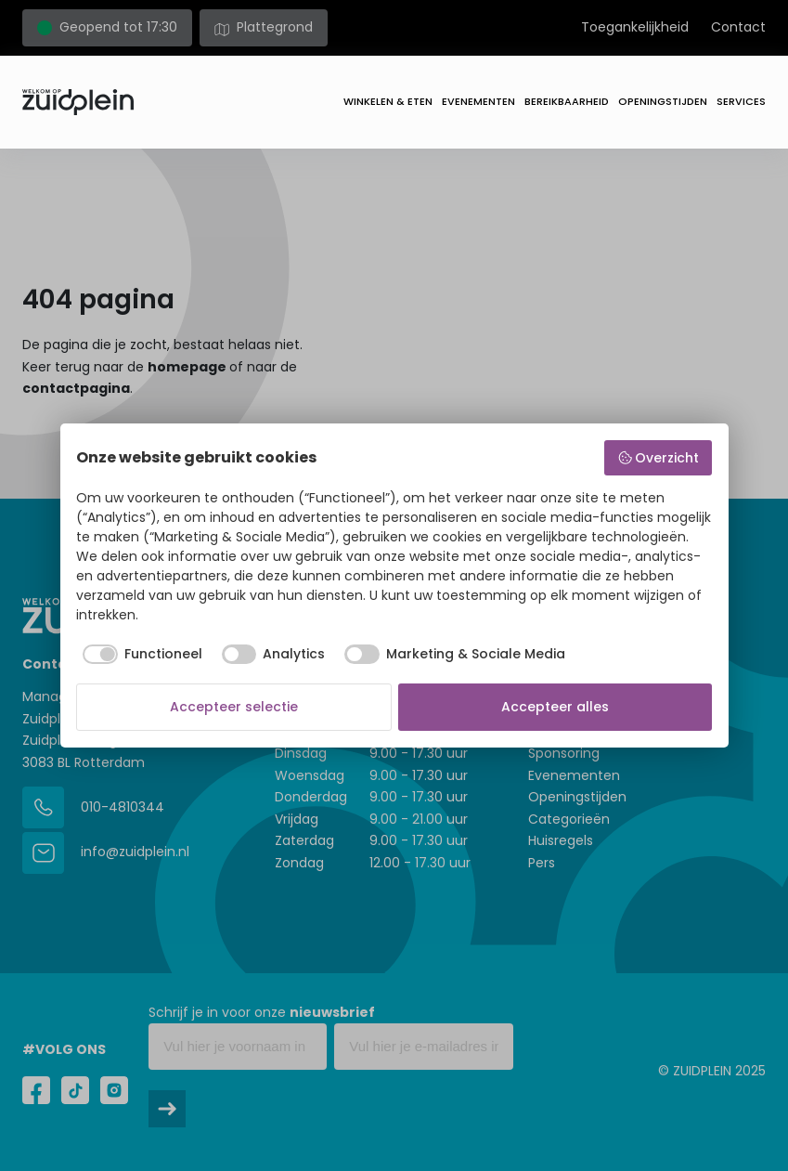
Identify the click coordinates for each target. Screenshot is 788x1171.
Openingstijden (662, 101)
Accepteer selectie (234, 706)
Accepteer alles (555, 706)
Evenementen (478, 101)
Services (741, 101)
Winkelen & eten (388, 101)
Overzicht (658, 458)
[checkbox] (139, 654)
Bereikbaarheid (566, 101)
